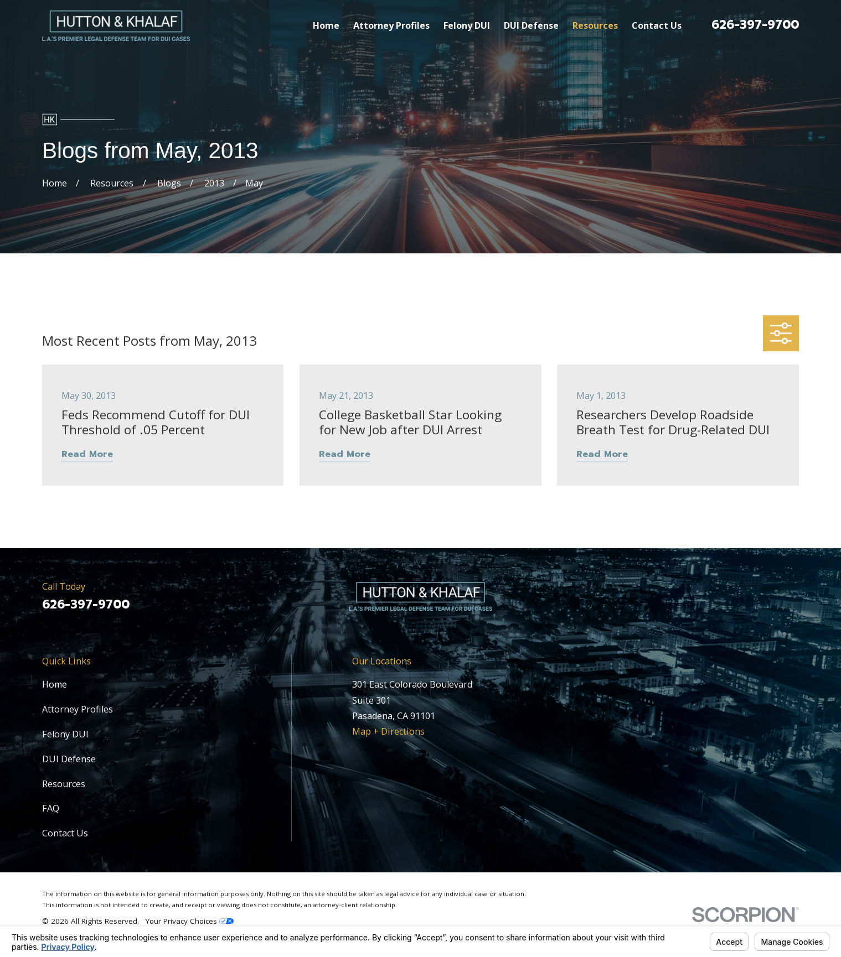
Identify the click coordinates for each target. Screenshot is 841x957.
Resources (63, 784)
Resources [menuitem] (595, 25)
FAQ (50, 808)
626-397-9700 (755, 24)
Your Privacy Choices (190, 921)
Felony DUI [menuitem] (466, 25)
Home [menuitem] (326, 25)
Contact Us (65, 833)
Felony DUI (65, 734)
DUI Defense (69, 759)
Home (54, 684)
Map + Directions (388, 731)
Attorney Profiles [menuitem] (391, 25)
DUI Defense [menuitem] (531, 25)
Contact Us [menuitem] (657, 25)
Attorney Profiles (77, 709)
